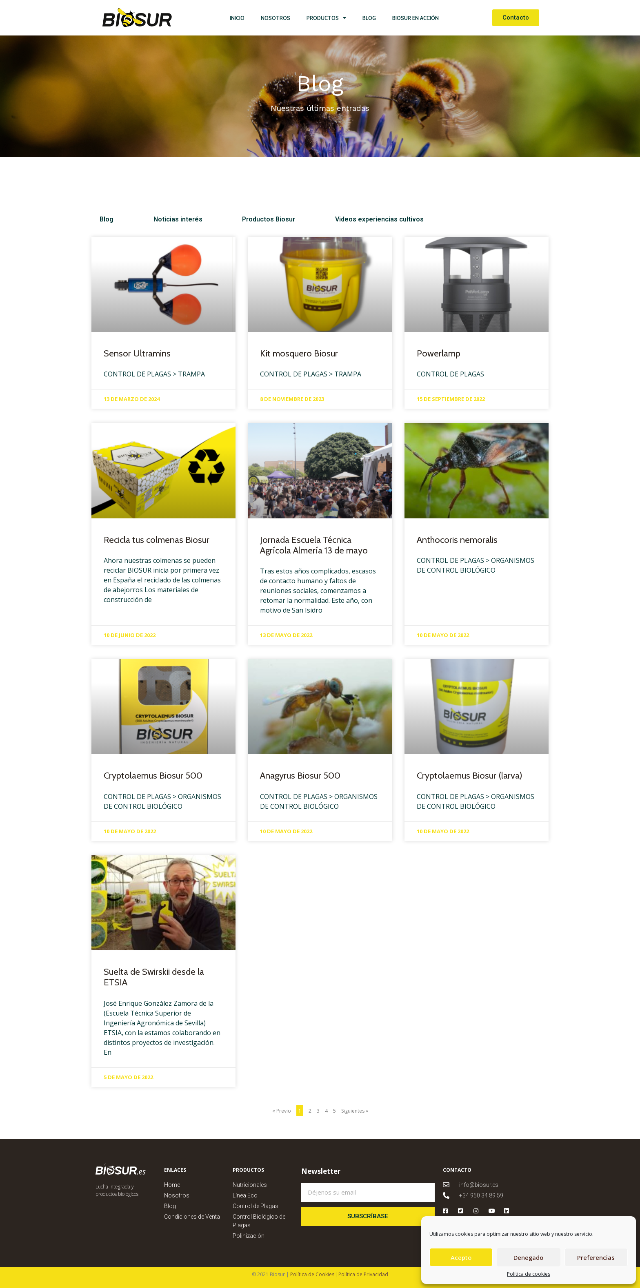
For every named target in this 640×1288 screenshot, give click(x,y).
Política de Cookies (311, 1274)
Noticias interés (154, 219)
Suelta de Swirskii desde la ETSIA (154, 977)
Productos (326, 17)
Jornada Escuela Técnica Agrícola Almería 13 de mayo (314, 545)
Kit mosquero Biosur (299, 353)
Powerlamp (438, 353)
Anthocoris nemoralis (457, 539)
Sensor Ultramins (137, 353)
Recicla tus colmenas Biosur (156, 539)
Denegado (528, 1257)
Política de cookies (528, 1273)
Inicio (237, 18)
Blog (369, 18)
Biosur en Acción (415, 18)
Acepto (461, 1257)
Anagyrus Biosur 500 (300, 775)
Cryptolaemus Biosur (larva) (469, 775)
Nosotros (275, 18)
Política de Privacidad (363, 1274)
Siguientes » (354, 1110)
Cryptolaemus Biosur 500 (153, 775)
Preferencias (596, 1257)
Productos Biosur (221, 219)
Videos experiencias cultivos (308, 219)
